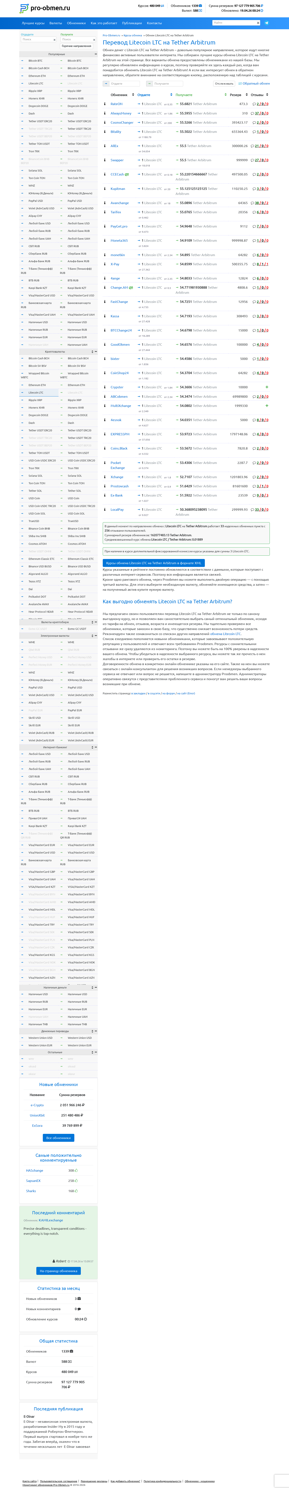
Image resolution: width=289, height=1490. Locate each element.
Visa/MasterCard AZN (42, 977)
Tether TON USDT (39, 143)
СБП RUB (34, 246)
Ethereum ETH (37, 75)
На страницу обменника (58, 1271)
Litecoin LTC (36, 83)
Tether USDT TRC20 (40, 128)
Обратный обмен (256, 83)
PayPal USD (36, 200)
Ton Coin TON (37, 178)
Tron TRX (34, 151)
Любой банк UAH (40, 238)
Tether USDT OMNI (40, 551)
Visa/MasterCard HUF (42, 917)
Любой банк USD (40, 223)
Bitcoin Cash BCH (39, 68)
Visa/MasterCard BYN (42, 894)
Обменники (76, 23)
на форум (168, 693)
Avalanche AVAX (39, 604)
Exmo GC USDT (38, 628)
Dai (31, 589)
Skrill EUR (35, 725)
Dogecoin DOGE (38, 105)
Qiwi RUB (34, 649)
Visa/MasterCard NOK (42, 962)
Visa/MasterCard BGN (42, 969)
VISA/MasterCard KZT (42, 886)
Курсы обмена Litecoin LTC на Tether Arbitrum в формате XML (153, 563)
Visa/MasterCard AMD (42, 902)
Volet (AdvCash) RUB (41, 732)
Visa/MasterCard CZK (42, 947)
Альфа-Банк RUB (39, 261)
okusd (32, 1066)
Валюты (55, 23)
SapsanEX (33, 1181)
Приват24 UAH (38, 818)
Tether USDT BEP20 (40, 136)
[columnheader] (106, 94)
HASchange (34, 1170)
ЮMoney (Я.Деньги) (41, 193)
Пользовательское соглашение (58, 1481)
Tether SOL (35, 490)
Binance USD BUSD (40, 566)
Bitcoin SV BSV (38, 365)
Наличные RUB (38, 329)
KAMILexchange (51, 1220)
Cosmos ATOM (38, 543)
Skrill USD (35, 717)
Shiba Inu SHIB (37, 536)
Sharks (31, 1191)
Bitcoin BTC (35, 60)
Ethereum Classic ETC (42, 558)
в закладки (138, 693)
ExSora (37, 1125)
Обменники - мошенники (200, 1481)
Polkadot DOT (37, 596)
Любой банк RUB (40, 230)
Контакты (154, 23)
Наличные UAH (38, 344)
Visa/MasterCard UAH (42, 314)
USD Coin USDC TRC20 (42, 505)
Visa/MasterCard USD (42, 295)
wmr (31, 1058)
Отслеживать (224, 83)
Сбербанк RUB (38, 253)
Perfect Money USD (40, 657)
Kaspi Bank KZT (38, 287)
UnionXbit (37, 1115)
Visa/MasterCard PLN (42, 939)
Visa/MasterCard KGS (42, 954)
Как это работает (104, 23)
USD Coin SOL (37, 513)
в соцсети (154, 693)
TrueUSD (34, 521)
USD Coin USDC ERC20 (42, 460)
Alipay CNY (35, 215)
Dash (32, 113)
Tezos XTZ (35, 581)
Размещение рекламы (94, 1481)
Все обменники (58, 1138)
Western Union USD (40, 1037)
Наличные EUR (38, 337)
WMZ (32, 185)
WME (32, 642)
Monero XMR (36, 98)
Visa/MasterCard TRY (42, 924)
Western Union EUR (40, 1045)
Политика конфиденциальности (162, 1481)
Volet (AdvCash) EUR (41, 740)
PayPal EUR (36, 710)
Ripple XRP (35, 90)
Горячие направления (76, 46)
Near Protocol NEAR (41, 611)
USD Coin (34, 498)
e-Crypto (37, 1105)
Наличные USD (38, 322)
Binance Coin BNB (39, 528)
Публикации (132, 23)
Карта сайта (30, 1481)
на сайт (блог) (186, 693)
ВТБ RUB (34, 280)
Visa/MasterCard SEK (42, 932)
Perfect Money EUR (40, 664)
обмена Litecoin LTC (225, 634)
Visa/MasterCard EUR (42, 844)
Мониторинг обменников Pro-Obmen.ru (46, 1485)
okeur (32, 1073)
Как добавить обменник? (125, 1481)
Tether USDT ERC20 (40, 121)
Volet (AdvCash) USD (41, 208)
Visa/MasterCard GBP (42, 871)
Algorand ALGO (38, 573)
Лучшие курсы (33, 23)
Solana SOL (36, 170)
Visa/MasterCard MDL (42, 909)
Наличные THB (38, 1024)
